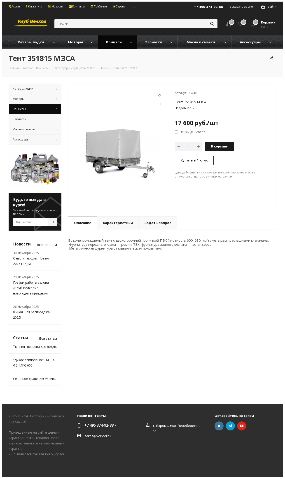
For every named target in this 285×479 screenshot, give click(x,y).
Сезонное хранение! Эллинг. (34, 378)
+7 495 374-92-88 (208, 6)
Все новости (47, 244)
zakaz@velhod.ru (97, 436)
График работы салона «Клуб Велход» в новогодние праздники (31, 287)
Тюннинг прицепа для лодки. (35, 346)
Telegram (230, 425)
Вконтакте (219, 425)
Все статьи (48, 338)
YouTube (241, 425)
